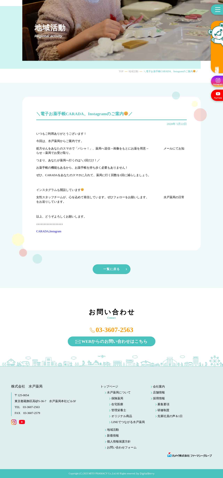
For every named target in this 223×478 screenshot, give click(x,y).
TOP (121, 71)
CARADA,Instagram (48, 231)
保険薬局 (117, 398)
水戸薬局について (119, 392)
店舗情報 (159, 392)
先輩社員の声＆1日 (170, 416)
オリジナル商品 (121, 416)
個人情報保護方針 (119, 441)
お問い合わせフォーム (122, 447)
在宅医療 (117, 404)
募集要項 (163, 404)
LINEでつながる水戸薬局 (128, 422)
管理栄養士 (118, 410)
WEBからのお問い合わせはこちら (114, 341)
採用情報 (217, 66)
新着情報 (113, 435)
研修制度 (163, 410)
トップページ (109, 386)
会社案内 (159, 386)
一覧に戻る (111, 269)
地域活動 (133, 71)
